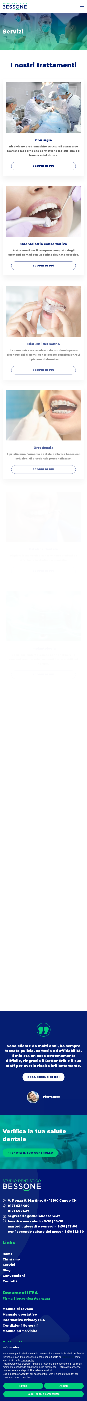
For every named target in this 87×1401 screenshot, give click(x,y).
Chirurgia (43, 140)
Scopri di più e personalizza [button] (43, 1394)
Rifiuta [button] (23, 1385)
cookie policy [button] (27, 1360)
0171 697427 (18, 1211)
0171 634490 (19, 1206)
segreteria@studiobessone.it (34, 1216)
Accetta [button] (63, 1385)
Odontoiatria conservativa (43, 247)
